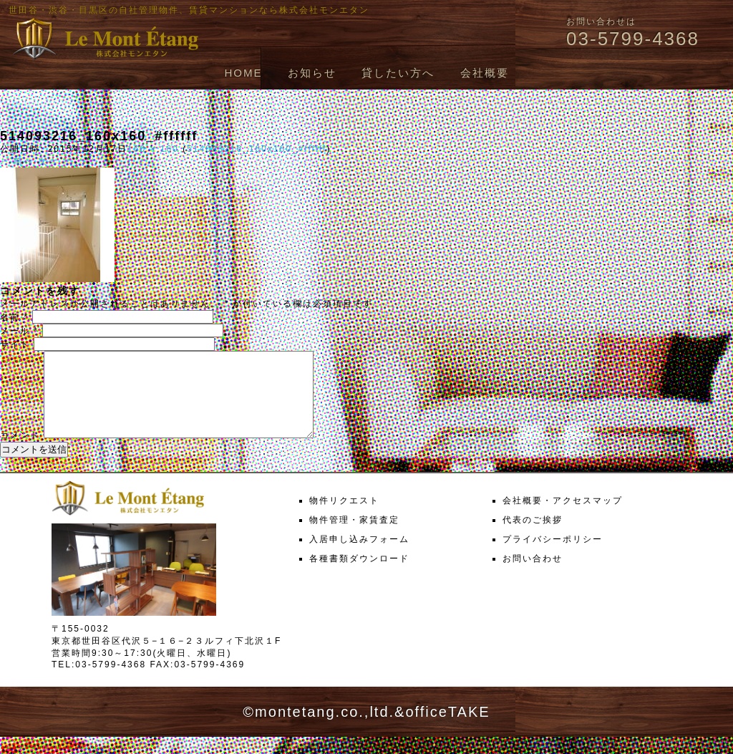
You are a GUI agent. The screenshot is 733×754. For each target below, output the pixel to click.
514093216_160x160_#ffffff (256, 149)
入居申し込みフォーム (359, 556)
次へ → (55, 161)
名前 (14, 317)
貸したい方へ (398, 73)
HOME (243, 73)
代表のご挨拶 (533, 537)
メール (19, 331)
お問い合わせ (533, 576)
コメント (20, 453)
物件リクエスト (344, 518)
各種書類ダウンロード (359, 576)
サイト (15, 344)
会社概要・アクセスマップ (563, 518)
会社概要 (484, 73)
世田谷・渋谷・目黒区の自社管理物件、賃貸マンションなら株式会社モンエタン (189, 10)
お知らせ (312, 73)
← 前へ (17, 161)
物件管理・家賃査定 (354, 537)
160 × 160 (153, 149)
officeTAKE (447, 729)
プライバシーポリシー (553, 556)
